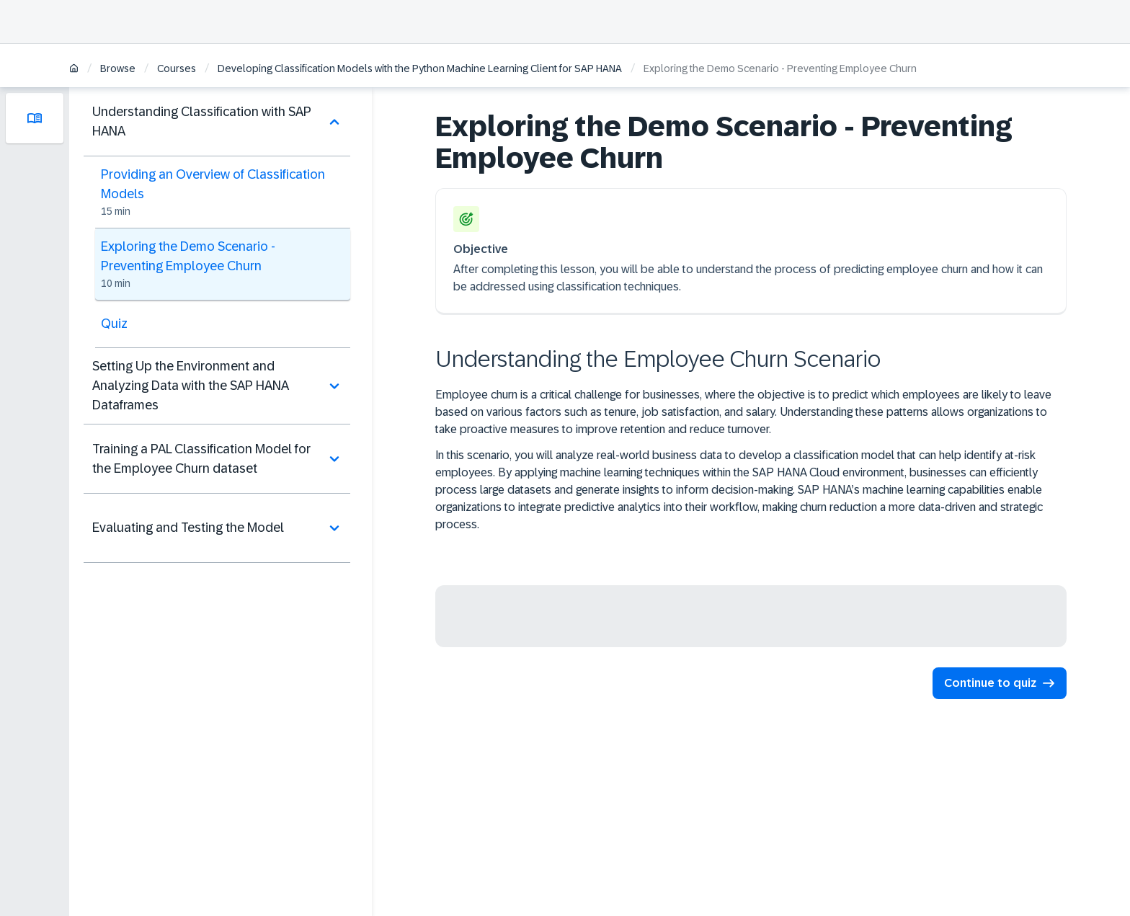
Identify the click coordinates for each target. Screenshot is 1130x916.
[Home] (74, 69)
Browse (117, 68)
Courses (176, 68)
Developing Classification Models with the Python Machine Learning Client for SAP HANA (420, 68)
